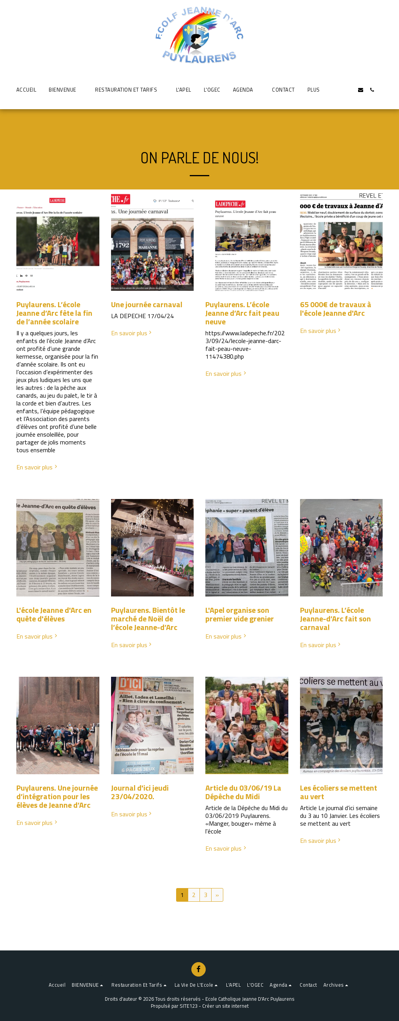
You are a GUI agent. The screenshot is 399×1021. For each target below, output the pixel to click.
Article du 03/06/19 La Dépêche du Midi (243, 792)
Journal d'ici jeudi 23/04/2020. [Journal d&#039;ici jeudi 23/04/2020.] (140, 792)
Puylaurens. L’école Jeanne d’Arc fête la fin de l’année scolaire (54, 312)
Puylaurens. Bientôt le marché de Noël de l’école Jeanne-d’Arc (148, 618)
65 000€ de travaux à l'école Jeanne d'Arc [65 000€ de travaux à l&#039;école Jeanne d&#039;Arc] (335, 308)
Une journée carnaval (146, 304)
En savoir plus (37, 467)
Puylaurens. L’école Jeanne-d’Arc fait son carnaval (335, 618)
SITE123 (189, 1006)
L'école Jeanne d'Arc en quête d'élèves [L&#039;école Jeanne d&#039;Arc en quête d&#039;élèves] (54, 614)
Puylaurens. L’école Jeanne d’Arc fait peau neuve (242, 312)
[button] (65, 90)
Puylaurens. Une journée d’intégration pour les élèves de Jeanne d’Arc (57, 796)
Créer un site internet (225, 1006)
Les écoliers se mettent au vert (338, 792)
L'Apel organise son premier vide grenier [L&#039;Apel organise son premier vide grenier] (239, 614)
